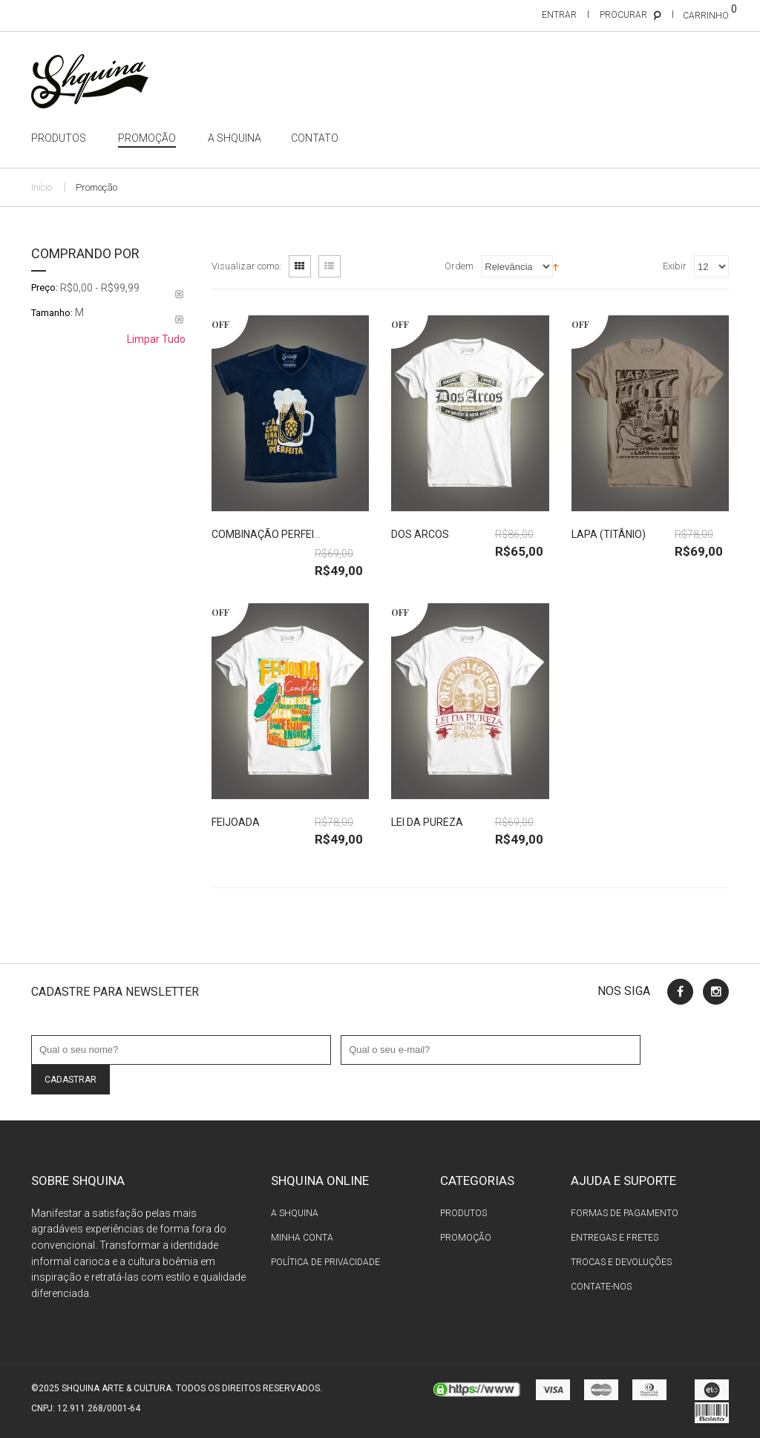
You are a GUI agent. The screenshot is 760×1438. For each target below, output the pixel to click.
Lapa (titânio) (608, 534)
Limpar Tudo (156, 339)
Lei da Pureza (427, 822)
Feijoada (236, 822)
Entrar (559, 15)
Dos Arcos (420, 534)
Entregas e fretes (614, 1237)
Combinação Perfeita (269, 534)
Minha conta (302, 1237)
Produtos (463, 1213)
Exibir (675, 266)
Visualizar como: (246, 266)
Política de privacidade (325, 1262)
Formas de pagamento (624, 1213)
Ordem (459, 266)
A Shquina (294, 1213)
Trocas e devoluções (621, 1262)
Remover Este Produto (179, 294)
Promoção (465, 1237)
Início (41, 187)
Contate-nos (601, 1286)
